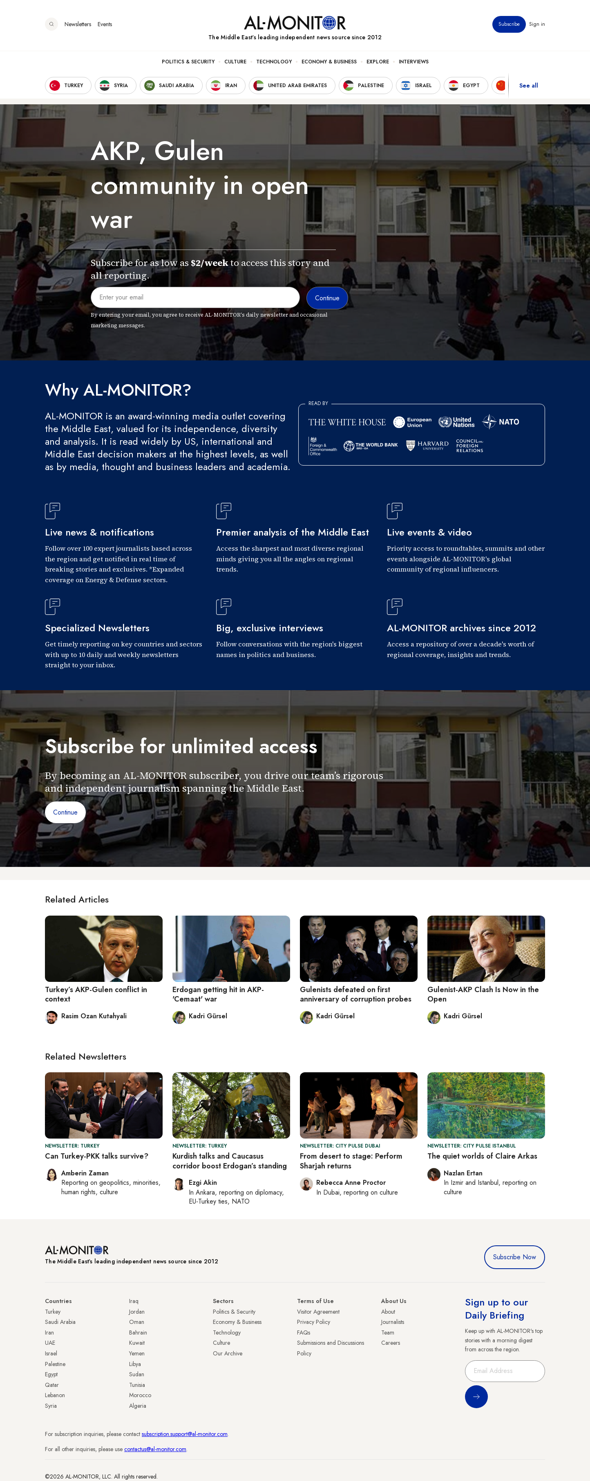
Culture (235, 61)
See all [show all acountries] (528, 85)
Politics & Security (188, 61)
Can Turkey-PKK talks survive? (96, 1156)
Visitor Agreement (318, 1312)
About (388, 1312)
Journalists (392, 1322)
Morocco (140, 1395)
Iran (49, 1332)
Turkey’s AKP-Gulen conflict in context (96, 994)
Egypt (51, 1374)
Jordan (137, 1312)
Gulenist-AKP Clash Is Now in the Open (483, 994)
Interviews (414, 61)
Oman (136, 1322)
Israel (51, 1353)
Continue (65, 812)
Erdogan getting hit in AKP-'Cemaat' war (218, 994)
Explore (378, 61)
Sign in (537, 24)
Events (105, 24)
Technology (274, 61)
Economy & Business (329, 61)
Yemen (137, 1353)
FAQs (303, 1332)
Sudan (136, 1374)
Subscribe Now (514, 1257)
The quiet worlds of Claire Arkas (482, 1156)
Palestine (55, 1364)
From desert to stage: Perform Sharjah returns (351, 1161)
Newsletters (78, 24)
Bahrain (138, 1332)
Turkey (52, 1312)
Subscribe (509, 24)
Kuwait (137, 1343)
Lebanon (55, 1395)
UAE (50, 1343)
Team (387, 1332)
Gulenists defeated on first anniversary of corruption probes (355, 994)
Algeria (137, 1406)
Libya (135, 1364)
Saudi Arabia (60, 1322)
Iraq (134, 1301)
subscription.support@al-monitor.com (185, 1434)
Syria (51, 1406)
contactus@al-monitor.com (155, 1449)
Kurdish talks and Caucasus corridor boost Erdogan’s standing (229, 1161)
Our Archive (227, 1353)
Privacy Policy (313, 1322)
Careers (390, 1343)
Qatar (52, 1385)
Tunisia (137, 1385)
